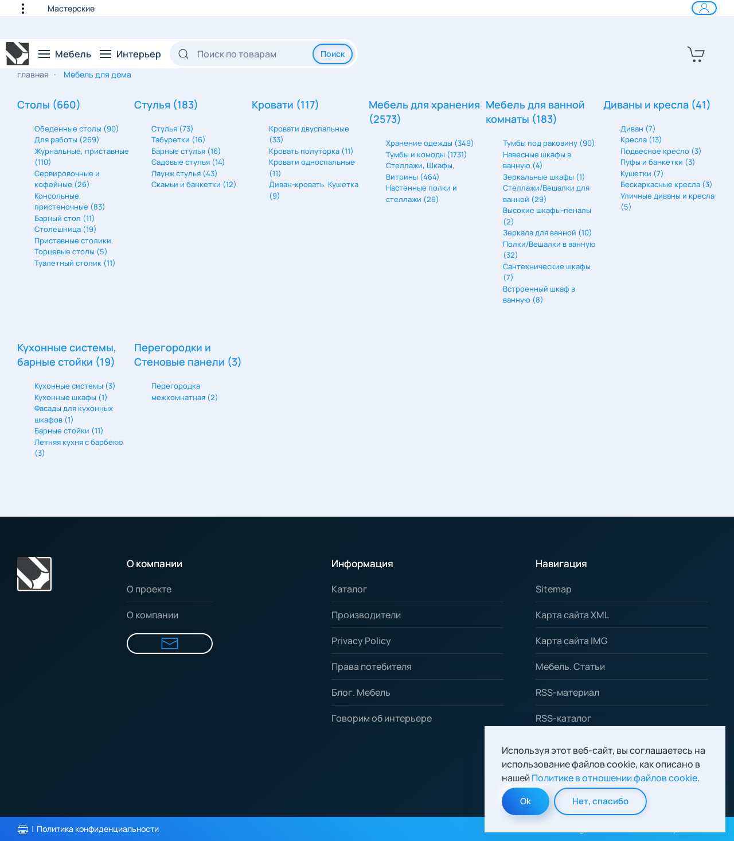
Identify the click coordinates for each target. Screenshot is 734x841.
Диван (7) (638, 128)
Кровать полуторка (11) (311, 151)
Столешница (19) (65, 229)
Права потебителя (371, 666)
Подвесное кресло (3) (661, 151)
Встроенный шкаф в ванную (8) (539, 294)
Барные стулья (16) (186, 151)
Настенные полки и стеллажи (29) (421, 193)
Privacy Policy (361, 640)
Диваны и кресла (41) (657, 104)
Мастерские (71, 8)
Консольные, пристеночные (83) (70, 201)
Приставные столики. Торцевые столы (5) (74, 246)
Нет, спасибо (600, 801)
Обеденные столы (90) (76, 128)
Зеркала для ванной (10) (547, 232)
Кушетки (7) (642, 173)
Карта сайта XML (572, 615)
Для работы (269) (67, 139)
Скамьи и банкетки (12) (194, 184)
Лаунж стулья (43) (184, 173)
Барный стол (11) (64, 218)
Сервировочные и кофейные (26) (67, 179)
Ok (525, 801)
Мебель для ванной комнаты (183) (535, 112)
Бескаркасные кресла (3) (666, 184)
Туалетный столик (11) (75, 263)
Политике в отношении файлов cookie (614, 778)
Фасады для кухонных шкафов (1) (73, 414)
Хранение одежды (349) (430, 143)
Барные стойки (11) (69, 430)
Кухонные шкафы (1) (71, 397)
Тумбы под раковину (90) (549, 143)
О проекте (149, 589)
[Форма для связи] (170, 643)
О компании (152, 615)
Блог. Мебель (361, 692)
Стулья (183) (166, 104)
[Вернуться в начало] (18, 54)
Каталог (349, 589)
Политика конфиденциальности (98, 828)
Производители (366, 615)
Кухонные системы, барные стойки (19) (66, 354)
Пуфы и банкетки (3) (658, 162)
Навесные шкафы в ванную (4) (537, 160)
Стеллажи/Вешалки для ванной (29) (546, 193)
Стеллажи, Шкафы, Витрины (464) (420, 171)
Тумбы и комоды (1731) (426, 154)
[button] (28, 8)
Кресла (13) (641, 139)
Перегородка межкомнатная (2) (184, 391)
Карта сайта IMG (571, 640)
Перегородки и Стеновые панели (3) (188, 354)
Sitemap (554, 589)
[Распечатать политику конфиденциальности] (23, 829)
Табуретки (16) (178, 139)
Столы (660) (49, 104)
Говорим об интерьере (381, 718)
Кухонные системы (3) (75, 386)
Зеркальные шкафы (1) (544, 177)
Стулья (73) (172, 128)
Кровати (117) (285, 104)
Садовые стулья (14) (188, 162)
